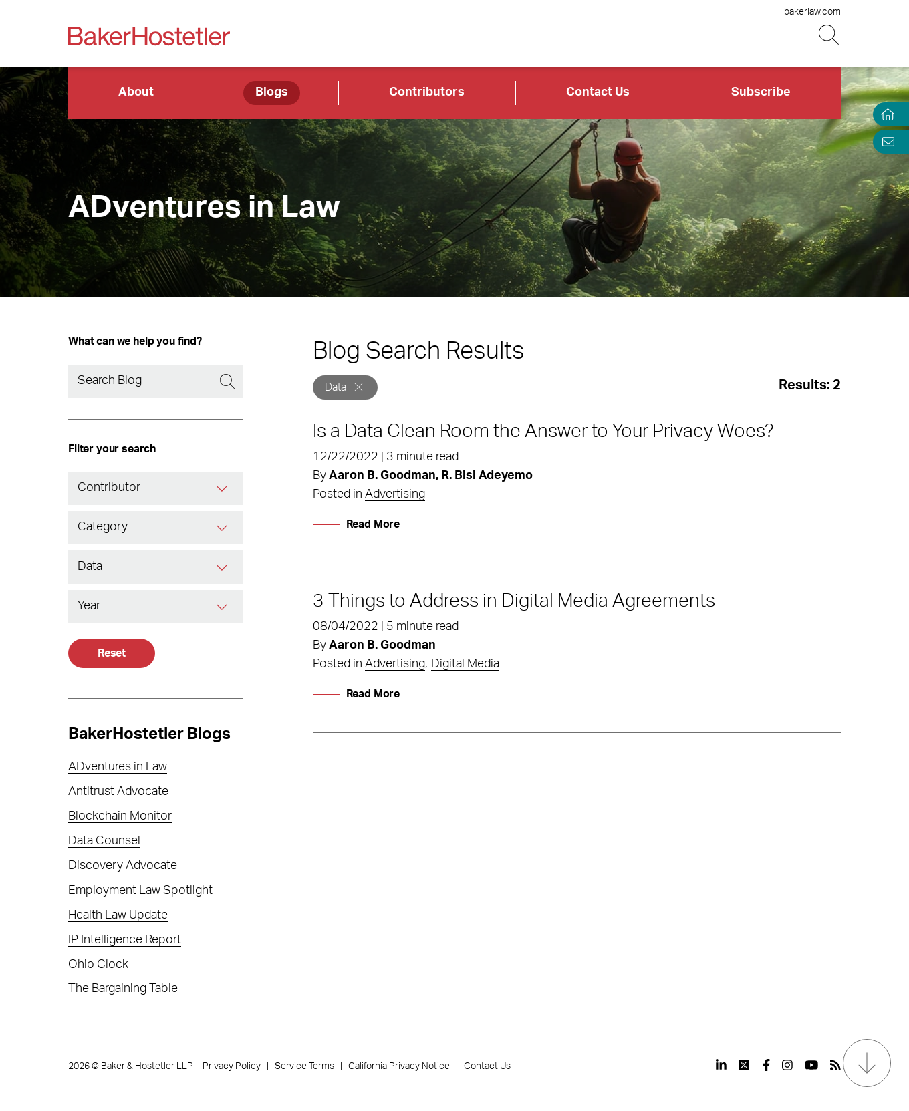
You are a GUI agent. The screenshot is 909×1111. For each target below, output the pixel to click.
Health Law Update (118, 915)
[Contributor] (222, 488)
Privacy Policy (232, 1066)
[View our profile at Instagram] (787, 1065)
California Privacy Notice (399, 1066)
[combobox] (155, 488)
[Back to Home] (149, 36)
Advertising (395, 494)
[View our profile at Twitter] (745, 1065)
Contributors (427, 92)
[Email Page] (885, 141)
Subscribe (761, 92)
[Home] (885, 115)
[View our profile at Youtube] (811, 1065)
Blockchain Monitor (120, 816)
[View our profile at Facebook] (766, 1065)
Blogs (271, 92)
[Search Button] (830, 35)
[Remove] (359, 387)
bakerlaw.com (812, 12)
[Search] (155, 381)
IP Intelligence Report (124, 940)
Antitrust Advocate (118, 792)
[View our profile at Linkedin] (721, 1065)
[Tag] (222, 567)
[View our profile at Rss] (835, 1065)
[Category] (222, 527)
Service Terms (304, 1066)
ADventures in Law (117, 767)
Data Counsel (104, 841)
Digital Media (465, 664)
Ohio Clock (98, 965)
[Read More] (356, 524)
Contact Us (598, 92)
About (136, 92)
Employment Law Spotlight (140, 891)
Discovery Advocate (122, 866)
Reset (112, 653)
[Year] (222, 606)
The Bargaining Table (123, 989)
